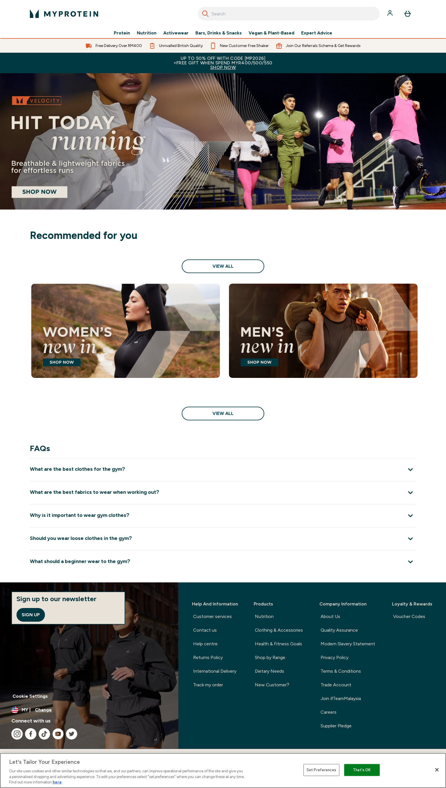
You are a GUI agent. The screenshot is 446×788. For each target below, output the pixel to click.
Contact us (205, 630)
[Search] (205, 14)
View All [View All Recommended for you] (223, 266)
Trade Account (336, 684)
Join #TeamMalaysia (341, 698)
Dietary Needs (269, 671)
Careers (328, 712)
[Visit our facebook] (30, 734)
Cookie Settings (30, 696)
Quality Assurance (339, 630)
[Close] (437, 770)
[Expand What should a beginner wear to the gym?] (223, 561)
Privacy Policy (334, 657)
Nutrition (146, 33)
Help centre (205, 643)
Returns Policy (208, 657)
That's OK (362, 770)
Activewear (176, 33)
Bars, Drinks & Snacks (218, 33)
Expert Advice (316, 33)
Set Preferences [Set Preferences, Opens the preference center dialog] (321, 770)
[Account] (390, 14)
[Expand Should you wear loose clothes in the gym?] (223, 538)
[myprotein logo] (64, 13)
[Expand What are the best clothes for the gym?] (223, 469)
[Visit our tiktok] (44, 734)
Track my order (208, 684)
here (57, 782)
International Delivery (214, 671)
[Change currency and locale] (89, 710)
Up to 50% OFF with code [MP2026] (223, 63)
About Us (330, 616)
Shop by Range (270, 657)
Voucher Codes (409, 616)
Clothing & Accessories (279, 630)
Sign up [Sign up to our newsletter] (31, 614)
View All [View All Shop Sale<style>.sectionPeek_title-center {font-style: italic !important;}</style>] (223, 413)
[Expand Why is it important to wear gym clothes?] (223, 515)
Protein (122, 33)
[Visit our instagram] (17, 734)
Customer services (212, 616)
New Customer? (272, 684)
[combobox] (289, 14)
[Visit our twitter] (71, 734)
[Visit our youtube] (58, 734)
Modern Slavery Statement (348, 643)
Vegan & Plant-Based (271, 33)
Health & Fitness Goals (278, 643)
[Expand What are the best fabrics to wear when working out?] (223, 492)
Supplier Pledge (336, 725)
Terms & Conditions (341, 671)
